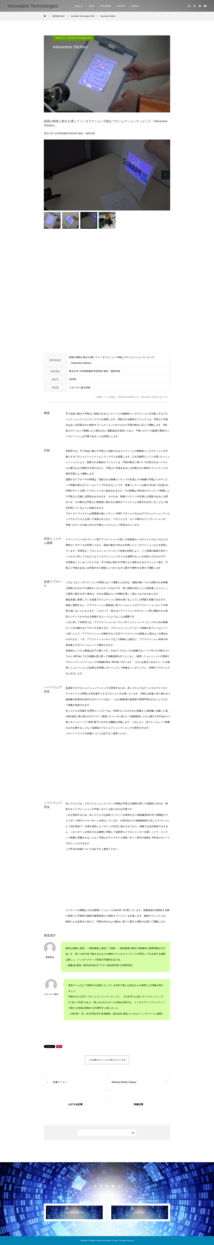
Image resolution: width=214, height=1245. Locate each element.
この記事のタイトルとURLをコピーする (107, 1060)
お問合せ (135, 6)
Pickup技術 (105, 6)
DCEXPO (121, 6)
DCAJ (118, 1195)
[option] (107, 175)
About (91, 6)
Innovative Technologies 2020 (79, 38)
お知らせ (78, 6)
